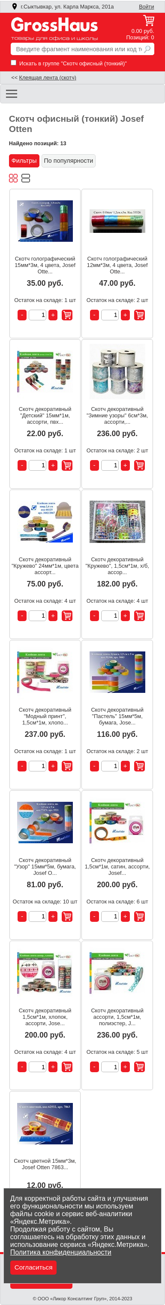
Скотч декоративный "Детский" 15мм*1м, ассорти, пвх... (45, 415)
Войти (146, 7)
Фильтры (24, 160)
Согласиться (34, 1267)
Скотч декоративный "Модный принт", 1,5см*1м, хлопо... (45, 716)
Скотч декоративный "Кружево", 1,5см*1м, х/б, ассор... (117, 565)
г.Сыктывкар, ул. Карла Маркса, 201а (62, 7)
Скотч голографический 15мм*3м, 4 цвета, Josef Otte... (45, 265)
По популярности (68, 160)
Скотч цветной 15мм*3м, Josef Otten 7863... (45, 1164)
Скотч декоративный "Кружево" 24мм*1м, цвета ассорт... (45, 565)
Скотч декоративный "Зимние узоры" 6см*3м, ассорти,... (117, 415)
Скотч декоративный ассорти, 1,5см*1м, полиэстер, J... (117, 1016)
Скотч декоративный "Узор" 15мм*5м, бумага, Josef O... (45, 866)
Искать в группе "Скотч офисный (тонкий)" (68, 63)
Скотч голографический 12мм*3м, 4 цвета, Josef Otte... (117, 265)
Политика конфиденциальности (60, 1252)
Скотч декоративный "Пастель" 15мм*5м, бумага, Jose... (117, 716)
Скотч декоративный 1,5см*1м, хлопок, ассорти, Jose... (45, 1016)
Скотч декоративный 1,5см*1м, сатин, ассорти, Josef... (117, 866)
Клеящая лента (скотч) (47, 78)
